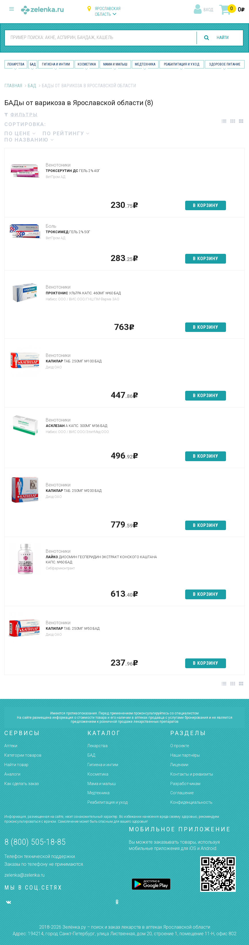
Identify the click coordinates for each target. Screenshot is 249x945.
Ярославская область (107, 11)
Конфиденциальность (191, 802)
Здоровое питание (224, 64)
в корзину (205, 205)
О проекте (179, 745)
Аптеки (10, 745)
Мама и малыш (115, 64)
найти (221, 37)
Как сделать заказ (21, 783)
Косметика (87, 64)
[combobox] (97, 37)
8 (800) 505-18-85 (35, 842)
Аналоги (12, 774)
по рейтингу (66, 133)
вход (208, 9)
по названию (29, 140)
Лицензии (179, 764)
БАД (33, 64)
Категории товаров (22, 755)
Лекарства (15, 64)
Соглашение (182, 793)
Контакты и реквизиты (191, 774)
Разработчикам (185, 783)
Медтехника (145, 64)
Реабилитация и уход (181, 64)
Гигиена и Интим (56, 64)
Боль (51, 226)
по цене (20, 133)
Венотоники (58, 165)
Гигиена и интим (102, 764)
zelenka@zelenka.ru (24, 875)
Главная (13, 85)
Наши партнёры (185, 755)
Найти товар (16, 764)
